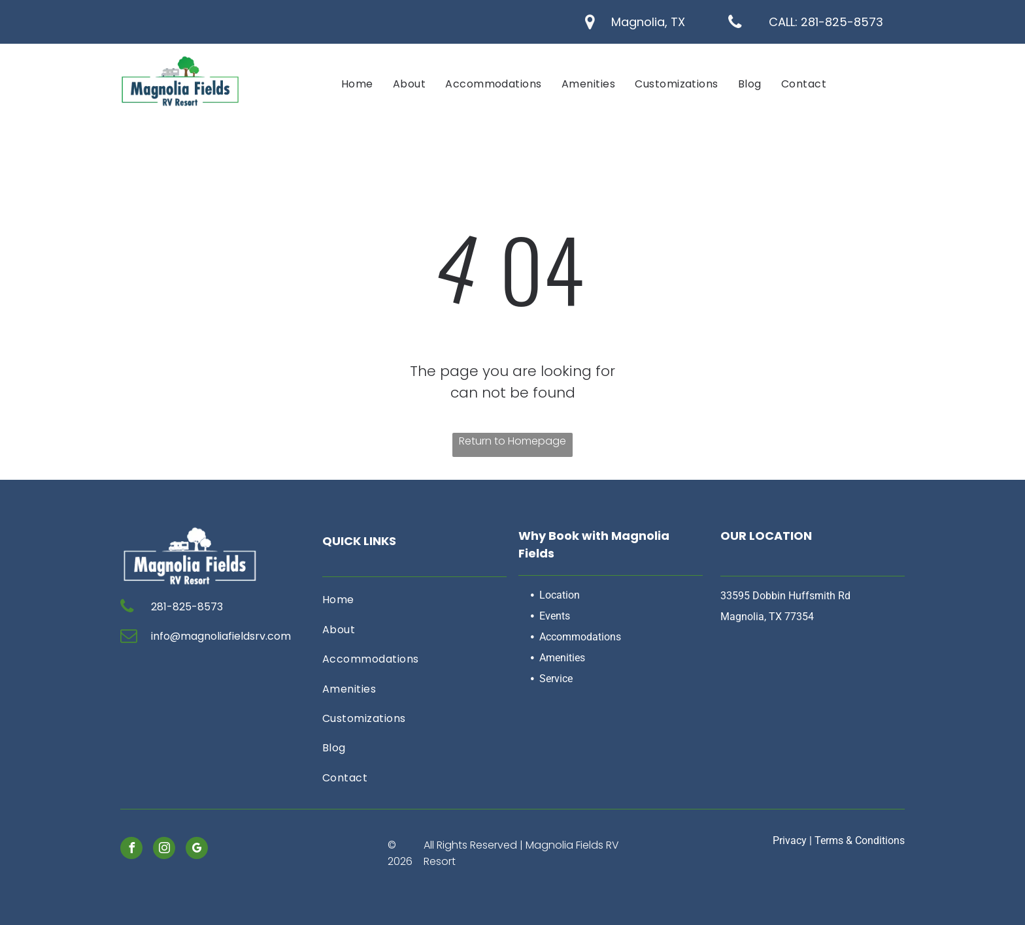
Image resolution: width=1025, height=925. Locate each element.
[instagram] (164, 849)
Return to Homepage (512, 440)
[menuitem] (357, 83)
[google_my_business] (197, 849)
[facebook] (131, 849)
